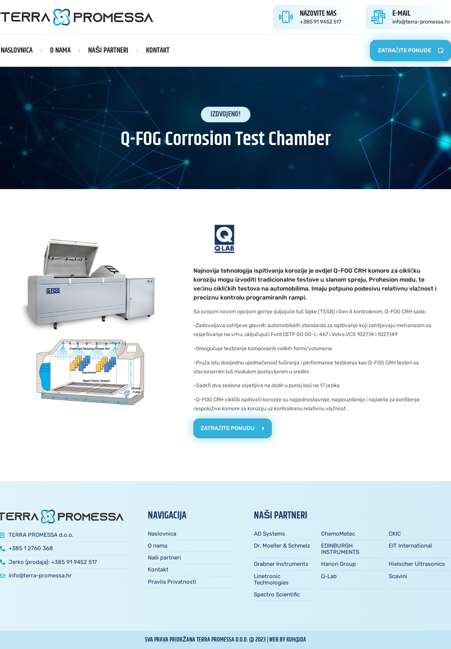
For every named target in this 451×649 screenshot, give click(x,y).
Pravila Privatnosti (172, 582)
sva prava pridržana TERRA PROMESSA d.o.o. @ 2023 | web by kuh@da (225, 640)
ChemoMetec (338, 533)
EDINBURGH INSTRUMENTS (340, 548)
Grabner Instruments (281, 564)
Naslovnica (16, 50)
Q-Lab (329, 576)
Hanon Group (338, 564)
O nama (60, 50)
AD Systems (269, 533)
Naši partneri (108, 50)
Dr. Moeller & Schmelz (282, 545)
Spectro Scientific (277, 594)
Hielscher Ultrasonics (417, 564)
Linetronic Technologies (271, 579)
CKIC (395, 533)
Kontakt (157, 50)
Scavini (398, 576)
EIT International (410, 545)
